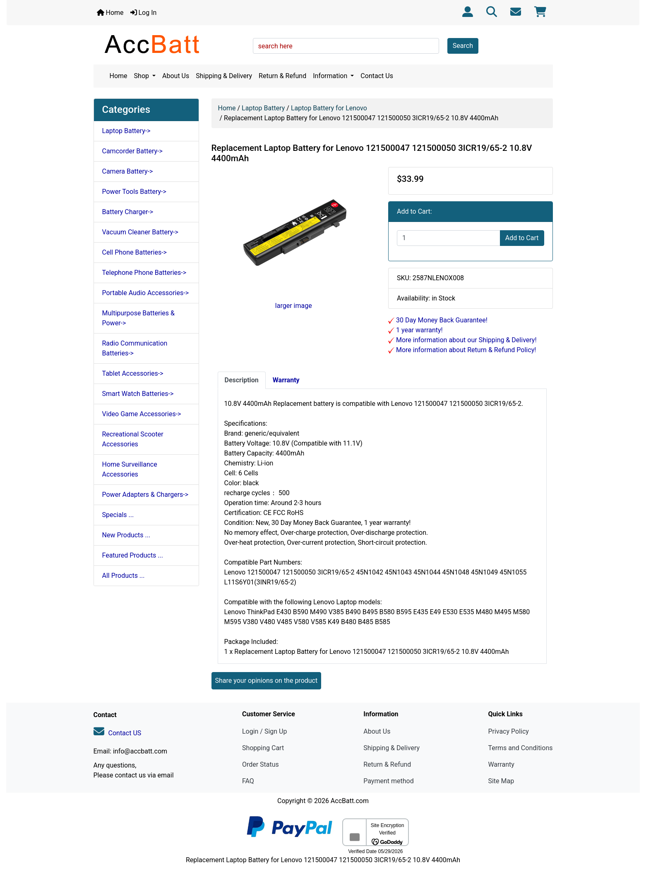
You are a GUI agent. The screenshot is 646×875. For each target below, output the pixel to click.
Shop (142, 76)
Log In (143, 13)
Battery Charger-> (128, 212)
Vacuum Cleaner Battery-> (140, 232)
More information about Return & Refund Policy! (465, 350)
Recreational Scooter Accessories (132, 439)
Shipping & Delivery (224, 76)
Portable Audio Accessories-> (145, 293)
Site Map (501, 781)
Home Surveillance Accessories (129, 469)
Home (110, 13)
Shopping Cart (263, 748)
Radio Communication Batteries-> (135, 348)
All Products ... (123, 575)
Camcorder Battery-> (132, 151)
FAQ (248, 781)
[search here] (346, 46)
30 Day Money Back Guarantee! (441, 320)
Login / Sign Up (264, 731)
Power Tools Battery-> (134, 192)
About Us (175, 76)
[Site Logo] (170, 44)
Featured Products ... (132, 555)
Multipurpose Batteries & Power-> (138, 318)
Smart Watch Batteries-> (138, 394)
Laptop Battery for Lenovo (329, 108)
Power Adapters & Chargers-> (145, 494)
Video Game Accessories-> (141, 414)
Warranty (501, 764)
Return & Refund (282, 76)
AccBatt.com (350, 801)
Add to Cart (522, 238)
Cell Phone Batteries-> (134, 252)
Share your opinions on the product (266, 680)
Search (463, 46)
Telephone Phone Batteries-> (144, 273)
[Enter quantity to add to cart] (448, 238)
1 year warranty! (418, 330)
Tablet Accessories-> (132, 373)
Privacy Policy (508, 731)
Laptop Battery (263, 108)
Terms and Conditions (520, 748)
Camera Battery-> (127, 171)
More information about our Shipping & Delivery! (465, 340)
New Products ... (126, 535)
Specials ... (118, 515)
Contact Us (376, 76)
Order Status (260, 764)
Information (331, 76)
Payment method (388, 781)
